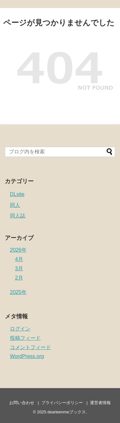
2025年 (18, 292)
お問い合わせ (21, 402)
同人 (15, 205)
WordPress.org (27, 356)
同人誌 (17, 215)
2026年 (18, 250)
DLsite (17, 194)
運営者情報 (100, 402)
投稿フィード (25, 338)
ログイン (20, 328)
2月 (19, 278)
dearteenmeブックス (66, 412)
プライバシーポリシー (62, 402)
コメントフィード (30, 347)
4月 (19, 259)
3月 (19, 268)
